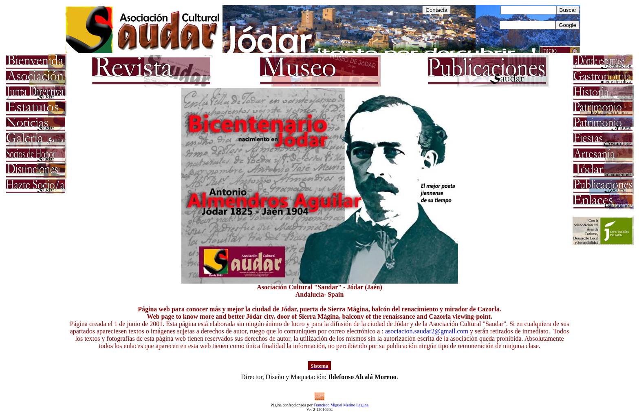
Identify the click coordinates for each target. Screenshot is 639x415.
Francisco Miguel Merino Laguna (341, 405)
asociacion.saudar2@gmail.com (426, 331)
